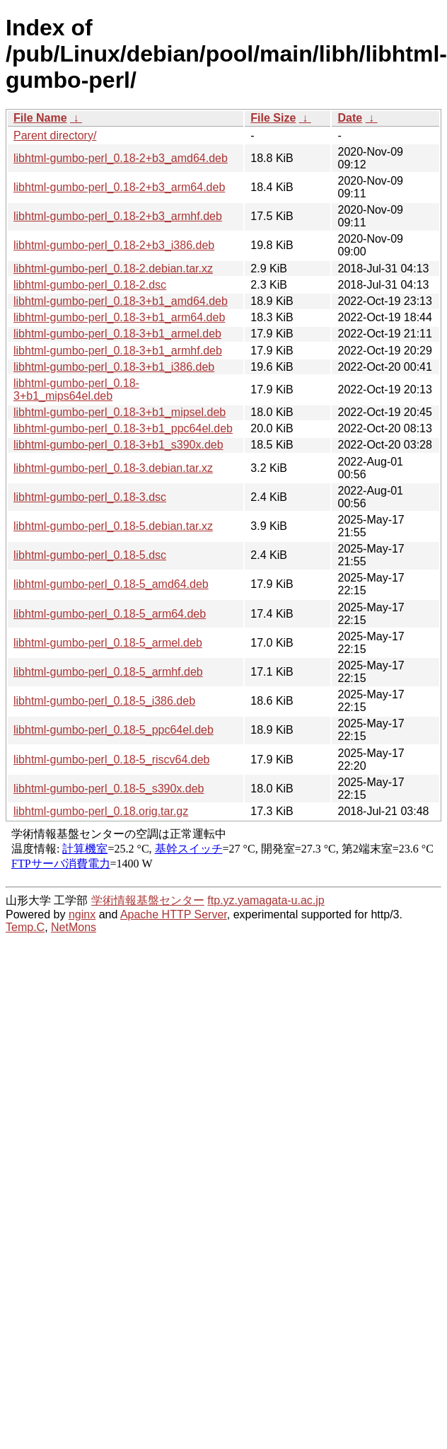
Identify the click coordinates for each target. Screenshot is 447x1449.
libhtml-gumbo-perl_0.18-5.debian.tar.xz (113, 526)
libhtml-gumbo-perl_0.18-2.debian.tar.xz (113, 268)
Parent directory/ (54, 135)
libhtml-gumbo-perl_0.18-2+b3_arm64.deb (119, 187)
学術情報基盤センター (147, 900)
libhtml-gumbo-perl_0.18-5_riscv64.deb (111, 760)
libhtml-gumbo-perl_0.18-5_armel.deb (107, 643)
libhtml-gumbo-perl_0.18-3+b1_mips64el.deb (76, 389)
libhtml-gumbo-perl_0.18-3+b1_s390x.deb (118, 445)
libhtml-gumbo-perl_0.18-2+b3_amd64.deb (120, 158)
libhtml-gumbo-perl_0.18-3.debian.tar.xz (113, 468)
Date (349, 118)
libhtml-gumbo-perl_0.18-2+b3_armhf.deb (117, 216)
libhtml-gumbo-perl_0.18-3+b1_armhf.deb (117, 351)
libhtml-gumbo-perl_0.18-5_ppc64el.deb (113, 730)
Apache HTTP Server (173, 914)
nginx (82, 914)
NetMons (73, 927)
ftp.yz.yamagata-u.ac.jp (265, 900)
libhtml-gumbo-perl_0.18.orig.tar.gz (100, 811)
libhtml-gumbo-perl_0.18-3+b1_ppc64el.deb (123, 428)
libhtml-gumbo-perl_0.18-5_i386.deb (104, 701)
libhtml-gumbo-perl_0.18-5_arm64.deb (109, 614)
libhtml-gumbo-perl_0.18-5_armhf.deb (108, 672)
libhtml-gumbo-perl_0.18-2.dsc (89, 285)
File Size (273, 118)
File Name (40, 118)
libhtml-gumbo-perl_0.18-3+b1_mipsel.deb (119, 412)
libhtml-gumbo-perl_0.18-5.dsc (89, 555)
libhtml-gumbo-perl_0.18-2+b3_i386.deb (113, 245)
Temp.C (25, 927)
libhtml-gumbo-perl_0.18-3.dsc (89, 497)
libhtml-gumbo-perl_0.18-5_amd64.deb (111, 584)
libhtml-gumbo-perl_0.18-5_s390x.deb (108, 789)
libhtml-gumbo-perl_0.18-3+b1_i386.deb (113, 367)
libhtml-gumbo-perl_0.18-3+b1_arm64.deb (119, 317)
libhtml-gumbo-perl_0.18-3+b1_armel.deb (117, 334)
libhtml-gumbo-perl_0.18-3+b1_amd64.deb (120, 301)
